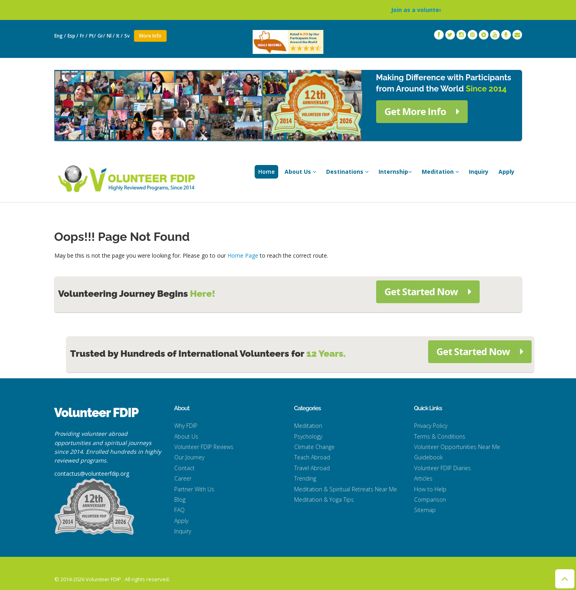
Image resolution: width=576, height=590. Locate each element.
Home (266, 171)
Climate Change (314, 447)
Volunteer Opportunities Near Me (457, 447)
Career (182, 478)
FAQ (179, 510)
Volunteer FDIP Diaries (442, 468)
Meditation (440, 171)
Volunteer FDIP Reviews (203, 447)
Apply (506, 171)
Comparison (430, 499)
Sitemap (425, 510)
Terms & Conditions (439, 436)
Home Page (242, 255)
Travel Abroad (312, 468)
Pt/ (92, 35)
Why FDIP (185, 425)
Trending (305, 478)
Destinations (347, 171)
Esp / (73, 35)
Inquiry (478, 171)
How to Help (430, 489)
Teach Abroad (312, 457)
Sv (127, 35)
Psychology (308, 436)
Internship (395, 171)
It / (119, 35)
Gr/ (101, 35)
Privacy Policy (430, 425)
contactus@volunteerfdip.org (91, 473)
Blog (179, 499)
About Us (300, 171)
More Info (150, 35)
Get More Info (422, 111)
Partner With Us (194, 489)
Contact (184, 468)
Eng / (60, 35)
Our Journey (189, 457)
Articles (423, 478)
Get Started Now (428, 291)
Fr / (84, 35)
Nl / (111, 35)
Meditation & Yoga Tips (324, 499)
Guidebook (428, 457)
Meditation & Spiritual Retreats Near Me (345, 489)
